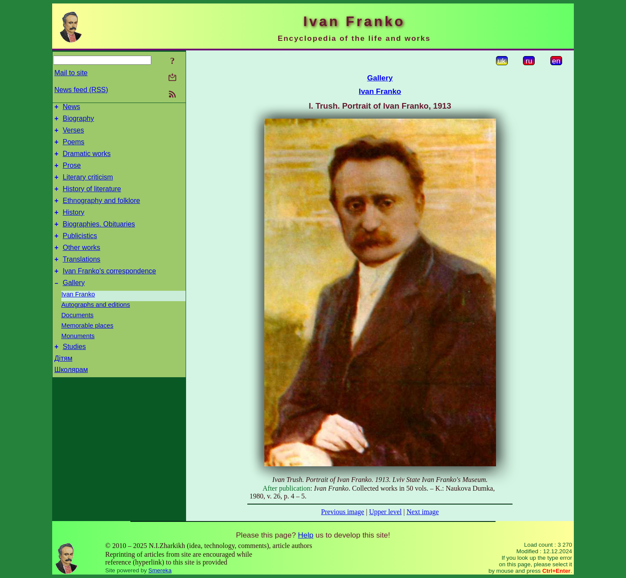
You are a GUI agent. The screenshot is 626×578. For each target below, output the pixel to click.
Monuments (78, 356)
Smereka (159, 570)
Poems (73, 147)
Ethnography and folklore (101, 212)
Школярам (71, 391)
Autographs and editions (95, 325)
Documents (77, 335)
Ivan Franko (78, 315)
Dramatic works (86, 160)
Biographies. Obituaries (99, 238)
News (71, 108)
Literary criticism (88, 186)
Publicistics (80, 251)
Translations (81, 277)
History (73, 225)
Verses (73, 134)
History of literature (92, 199)
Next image (422, 511)
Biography (78, 121)
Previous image (342, 511)
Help (305, 535)
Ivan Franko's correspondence (109, 290)
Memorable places (87, 346)
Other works (81, 264)
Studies (74, 368)
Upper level (385, 511)
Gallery (74, 303)
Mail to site (70, 72)
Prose (72, 173)
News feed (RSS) (81, 89)
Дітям (63, 380)
